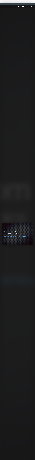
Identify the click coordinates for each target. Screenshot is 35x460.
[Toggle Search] (32, 6)
